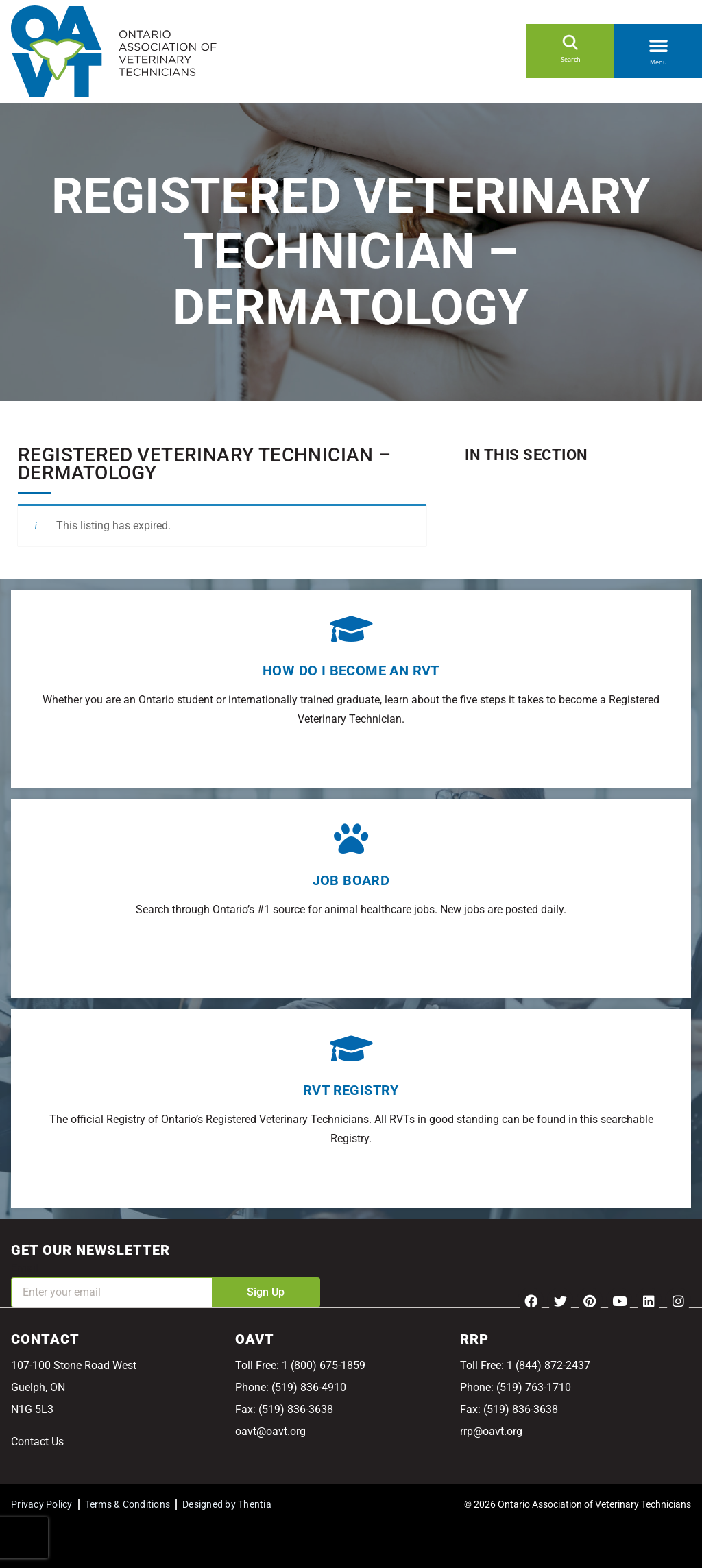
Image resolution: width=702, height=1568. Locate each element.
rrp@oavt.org (491, 1431)
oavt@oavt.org (270, 1431)
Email (24, 1268)
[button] (658, 43)
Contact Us (37, 1441)
